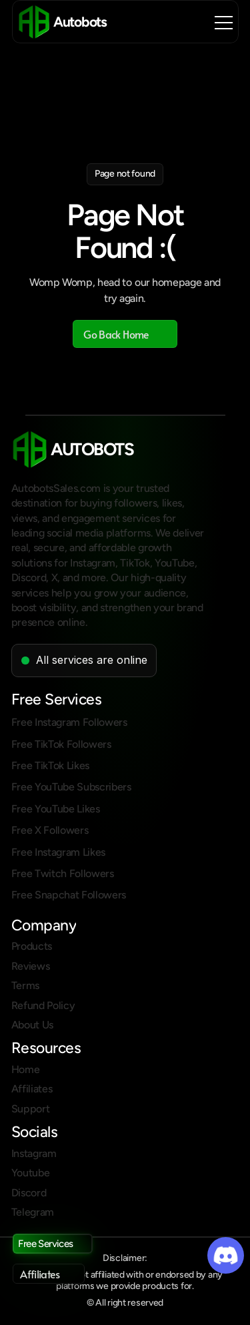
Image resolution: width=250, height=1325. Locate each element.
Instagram (34, 1153)
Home (25, 1069)
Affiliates (32, 1088)
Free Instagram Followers (69, 722)
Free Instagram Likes (58, 852)
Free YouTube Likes (55, 808)
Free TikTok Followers (61, 744)
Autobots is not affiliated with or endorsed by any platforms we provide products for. (126, 1280)
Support (30, 1108)
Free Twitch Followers (62, 873)
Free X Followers (50, 830)
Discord (29, 1192)
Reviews (30, 966)
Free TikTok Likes (50, 765)
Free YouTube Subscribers (71, 786)
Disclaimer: (125, 1258)
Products (31, 946)
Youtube (30, 1172)
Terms (25, 985)
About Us (32, 1024)
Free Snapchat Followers (69, 894)
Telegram (32, 1212)
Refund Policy (43, 1005)
